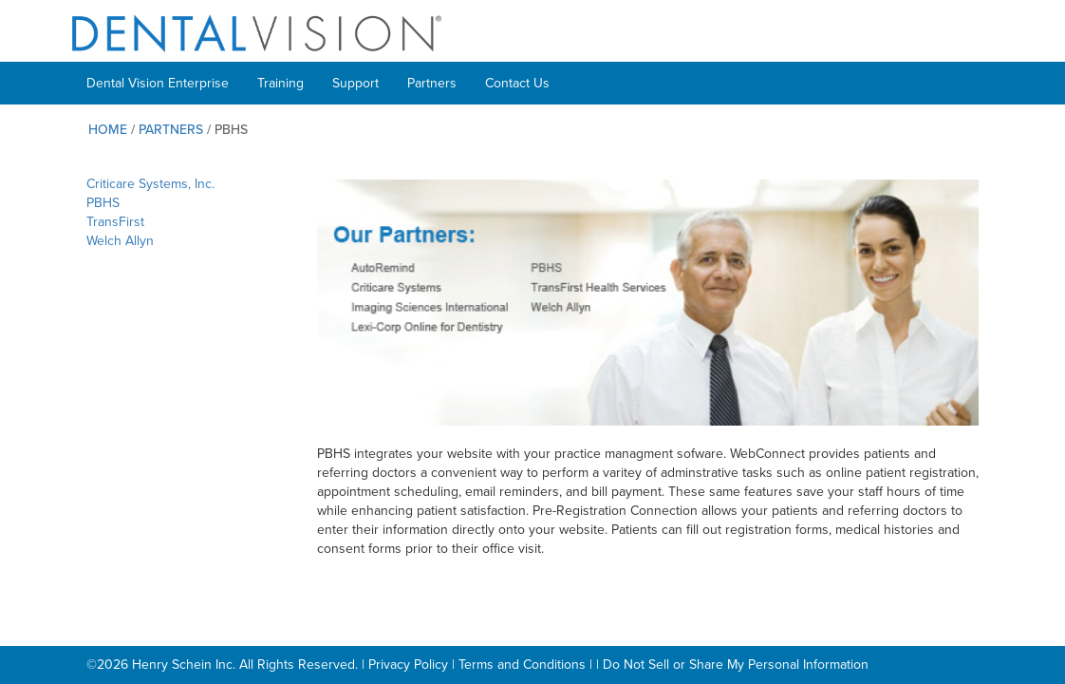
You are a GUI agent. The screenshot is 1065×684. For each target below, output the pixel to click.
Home (107, 130)
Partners (432, 83)
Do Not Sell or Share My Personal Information (736, 664)
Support (355, 83)
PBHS (103, 203)
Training (280, 83)
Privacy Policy (408, 664)
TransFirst (115, 222)
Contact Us (517, 83)
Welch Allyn (120, 241)
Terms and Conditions (522, 664)
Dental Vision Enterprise (157, 83)
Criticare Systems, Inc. (150, 184)
